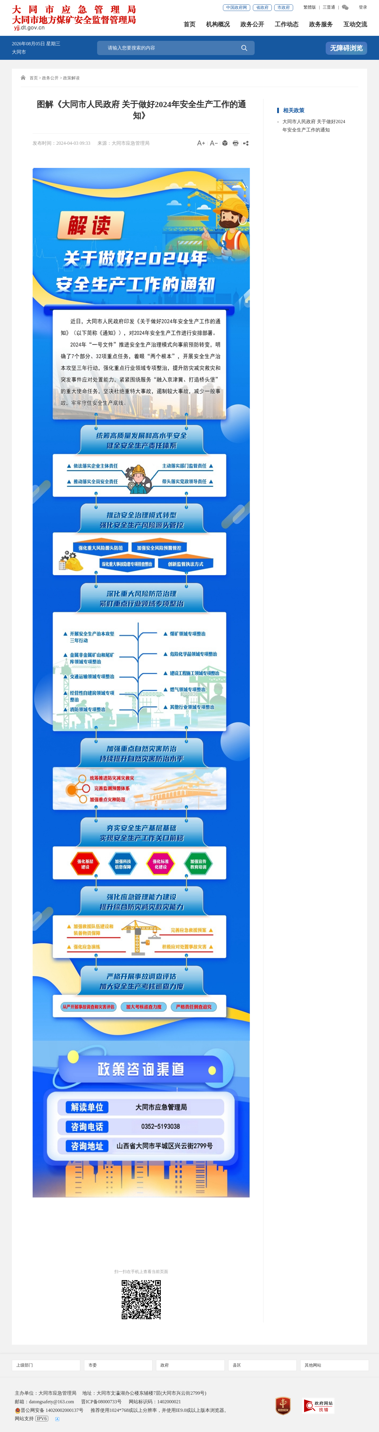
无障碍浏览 (346, 48)
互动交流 (355, 25)
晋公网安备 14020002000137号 (49, 1410)
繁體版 (309, 7)
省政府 (262, 7)
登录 (363, 7)
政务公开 (252, 25)
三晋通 (329, 7)
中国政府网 (236, 7)
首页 (189, 25)
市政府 (283, 7)
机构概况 (218, 25)
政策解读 (71, 78)
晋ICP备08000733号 (101, 1401)
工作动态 (286, 25)
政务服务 (321, 25)
